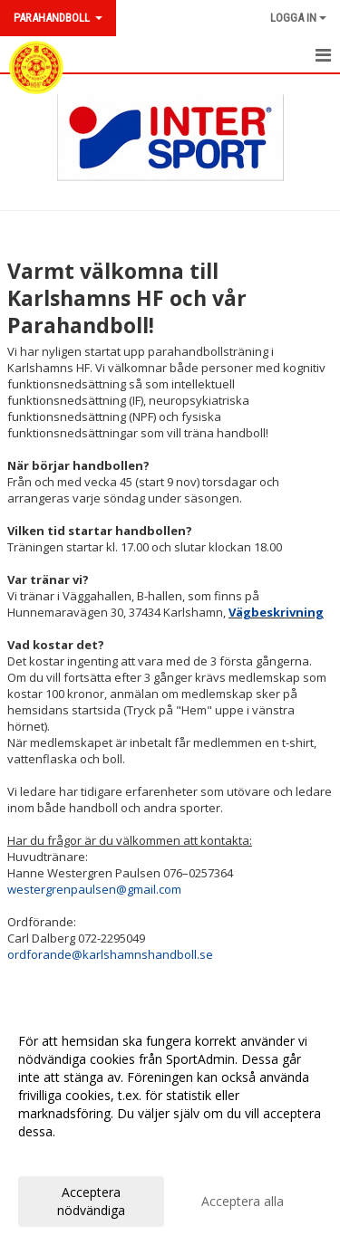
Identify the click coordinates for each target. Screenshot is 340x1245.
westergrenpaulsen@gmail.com (94, 889)
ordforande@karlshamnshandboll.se (110, 954)
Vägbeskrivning (276, 612)
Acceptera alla (242, 1201)
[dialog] (170, 1125)
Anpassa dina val (67, 1155)
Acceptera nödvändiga (91, 1201)
